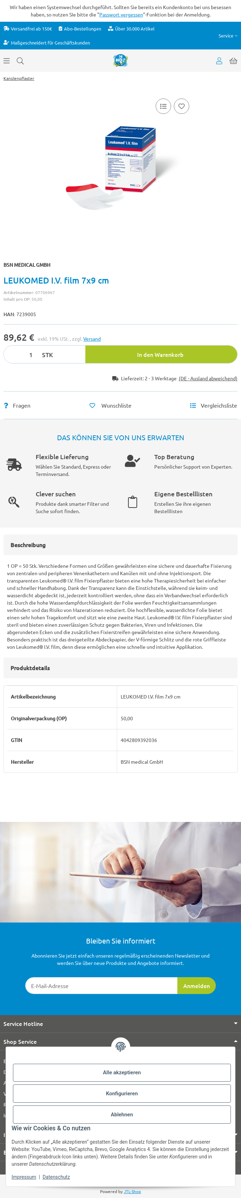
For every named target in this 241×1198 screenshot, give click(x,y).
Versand (92, 338)
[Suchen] (20, 60)
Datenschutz (56, 1177)
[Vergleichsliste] (163, 106)
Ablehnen (122, 1114)
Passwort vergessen (121, 14)
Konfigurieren (122, 1093)
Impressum (24, 1177)
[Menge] (22, 354)
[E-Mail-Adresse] (101, 985)
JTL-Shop (132, 1191)
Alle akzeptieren (122, 1072)
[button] (228, 36)
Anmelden (196, 985)
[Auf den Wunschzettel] (181, 106)
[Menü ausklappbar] (6, 60)
